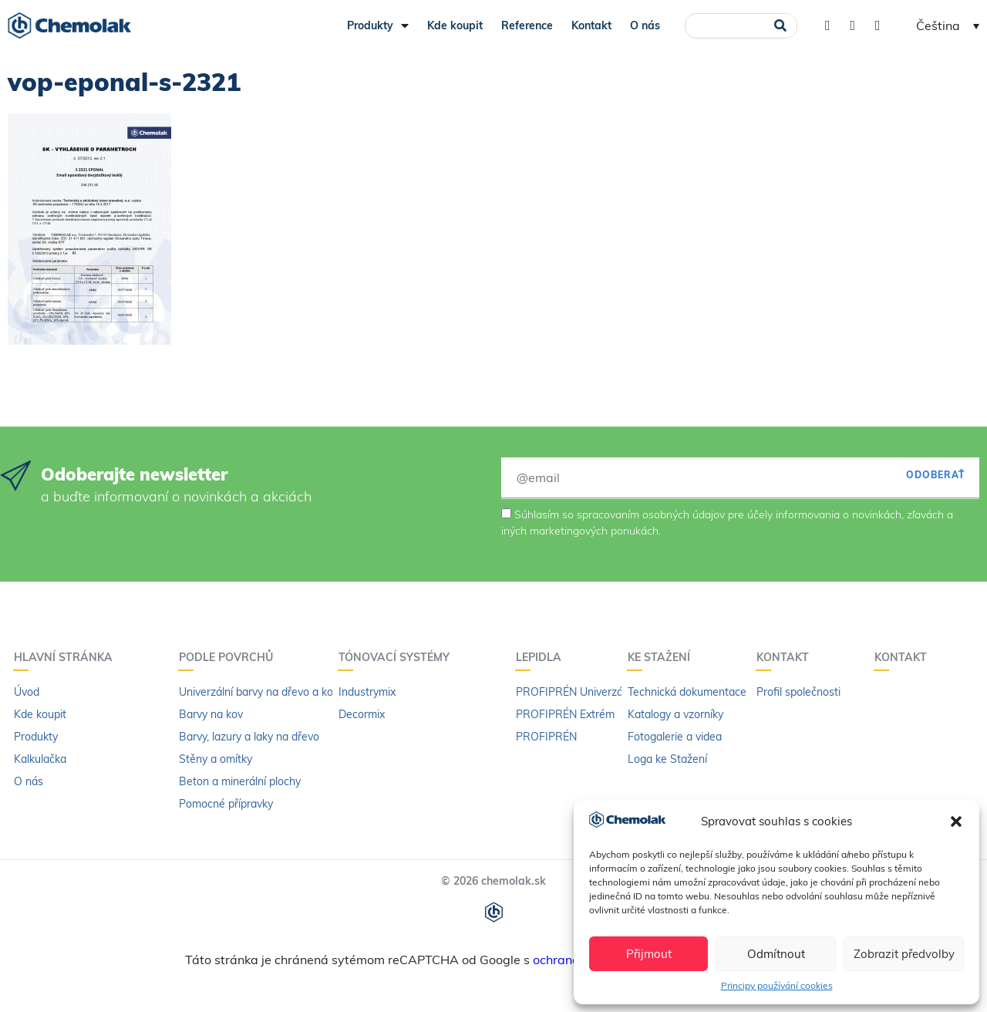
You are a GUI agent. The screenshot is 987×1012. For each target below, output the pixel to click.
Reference (527, 25)
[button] (956, 821)
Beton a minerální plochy (240, 781)
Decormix (362, 714)
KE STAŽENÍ (663, 657)
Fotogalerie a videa (675, 737)
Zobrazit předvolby (904, 953)
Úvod (26, 692)
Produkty (378, 25)
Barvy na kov (211, 714)
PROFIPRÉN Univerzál (570, 692)
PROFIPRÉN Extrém (565, 714)
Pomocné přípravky (226, 804)
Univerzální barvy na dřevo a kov (259, 692)
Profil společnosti (798, 692)
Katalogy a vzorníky (675, 714)
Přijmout (649, 953)
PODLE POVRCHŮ (230, 657)
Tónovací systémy (398, 657)
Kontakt (591, 25)
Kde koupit (455, 25)
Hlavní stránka (67, 657)
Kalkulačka (40, 759)
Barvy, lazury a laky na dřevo (249, 737)
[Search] (780, 26)
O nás (645, 25)
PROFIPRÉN (546, 737)
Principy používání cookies (777, 985)
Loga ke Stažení (667, 759)
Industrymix (367, 692)
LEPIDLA (542, 657)
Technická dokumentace (687, 692)
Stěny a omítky (215, 759)
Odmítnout (776, 953)
